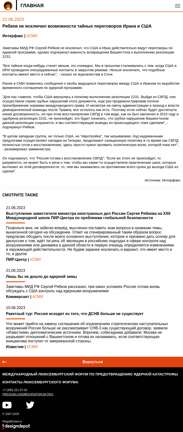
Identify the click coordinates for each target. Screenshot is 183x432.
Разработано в (12, 421)
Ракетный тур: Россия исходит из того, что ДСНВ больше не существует (75, 314)
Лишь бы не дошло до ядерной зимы (41, 276)
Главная (32, 5)
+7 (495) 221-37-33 (14, 390)
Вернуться (93, 362)
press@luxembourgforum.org (27, 394)
